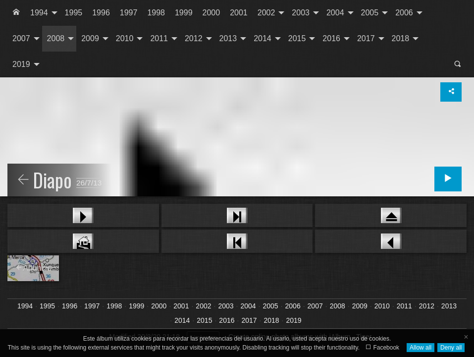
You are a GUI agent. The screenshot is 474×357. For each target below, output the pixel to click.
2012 (194, 38)
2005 (370, 12)
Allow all (420, 347)
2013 (228, 38)
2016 (331, 38)
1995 (74, 12)
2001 (239, 12)
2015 (297, 38)
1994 (39, 12)
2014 (262, 38)
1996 (101, 12)
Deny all (451, 347)
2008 (56, 38)
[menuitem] (16, 13)
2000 (211, 12)
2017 (366, 38)
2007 (21, 38)
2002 (266, 12)
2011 (159, 38)
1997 (129, 12)
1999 (184, 12)
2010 (125, 38)
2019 (21, 64)
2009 (90, 38)
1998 (156, 12)
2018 (401, 38)
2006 (404, 12)
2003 (301, 12)
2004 (335, 12)
